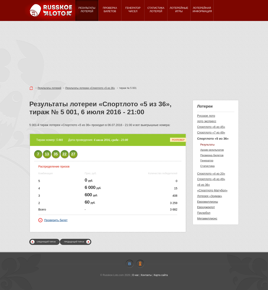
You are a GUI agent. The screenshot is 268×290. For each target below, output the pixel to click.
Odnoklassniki (140, 264)
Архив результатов (212, 149)
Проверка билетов (211, 155)
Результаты (207, 144)
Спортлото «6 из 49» (211, 179)
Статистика (207, 166)
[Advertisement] (134, 52)
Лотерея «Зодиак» (209, 196)
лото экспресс (206, 121)
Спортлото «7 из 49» (211, 132)
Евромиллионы (207, 201)
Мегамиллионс (207, 218)
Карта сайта (161, 275)
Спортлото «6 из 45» (211, 127)
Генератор (206, 160)
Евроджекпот (206, 207)
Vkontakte (129, 264)
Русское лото (206, 115)
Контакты (146, 275)
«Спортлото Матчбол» (212, 190)
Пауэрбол (203, 213)
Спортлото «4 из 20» (211, 173)
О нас (135, 275)
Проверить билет (53, 220)
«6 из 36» (203, 184)
